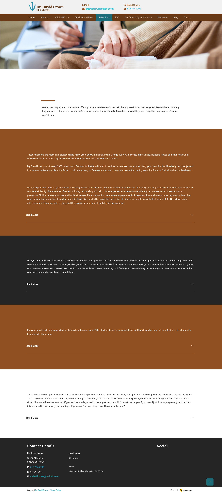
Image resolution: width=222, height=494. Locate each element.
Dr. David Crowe (41, 490)
